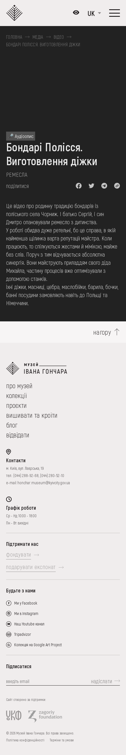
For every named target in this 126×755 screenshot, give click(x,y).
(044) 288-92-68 (26, 475)
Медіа (38, 37)
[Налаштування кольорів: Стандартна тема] (76, 13)
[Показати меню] (114, 13)
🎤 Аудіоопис (21, 136)
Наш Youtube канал (29, 623)
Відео (59, 37)
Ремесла (17, 174)
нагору (102, 332)
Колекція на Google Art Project (38, 644)
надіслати (101, 680)
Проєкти (16, 405)
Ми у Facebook (25, 603)
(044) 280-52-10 (52, 475)
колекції (16, 395)
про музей (19, 385)
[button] (78, 186)
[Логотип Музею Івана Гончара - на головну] (16, 13)
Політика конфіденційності (25, 740)
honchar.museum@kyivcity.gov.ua (43, 482)
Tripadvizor (22, 634)
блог (11, 425)
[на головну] (63, 368)
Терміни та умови (62, 740)
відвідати (17, 434)
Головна (14, 37)
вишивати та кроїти (31, 415)
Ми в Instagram (26, 613)
